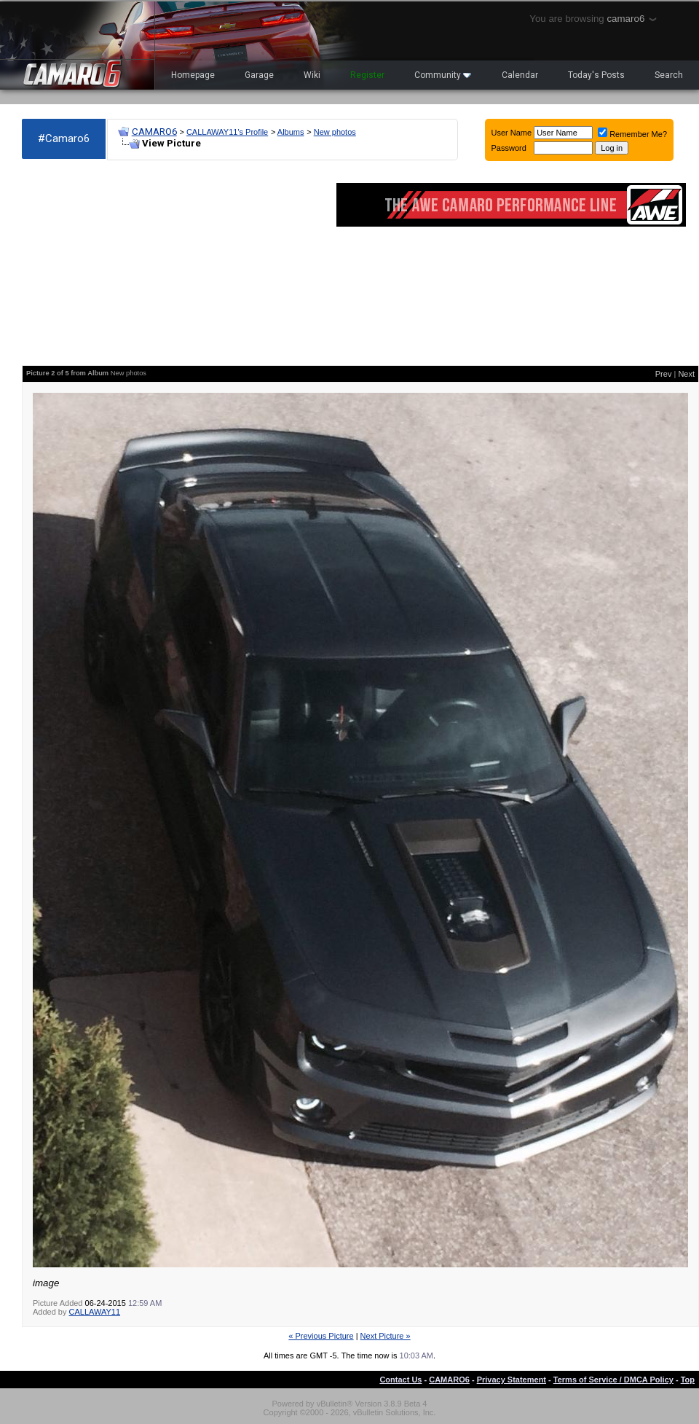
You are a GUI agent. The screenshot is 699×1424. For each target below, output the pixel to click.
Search (669, 75)
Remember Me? (632, 134)
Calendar (520, 75)
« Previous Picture (320, 1335)
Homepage (193, 75)
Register (367, 75)
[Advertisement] (141, 263)
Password (508, 148)
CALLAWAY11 (95, 1311)
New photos (335, 132)
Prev (663, 373)
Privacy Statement (511, 1379)
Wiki (312, 75)
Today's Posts (596, 75)
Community (442, 75)
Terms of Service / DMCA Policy (613, 1379)
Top (688, 1379)
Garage (259, 75)
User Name (511, 132)
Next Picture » (385, 1335)
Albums (290, 132)
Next (686, 373)
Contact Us (400, 1379)
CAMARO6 (154, 131)
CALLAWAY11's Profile (227, 132)
